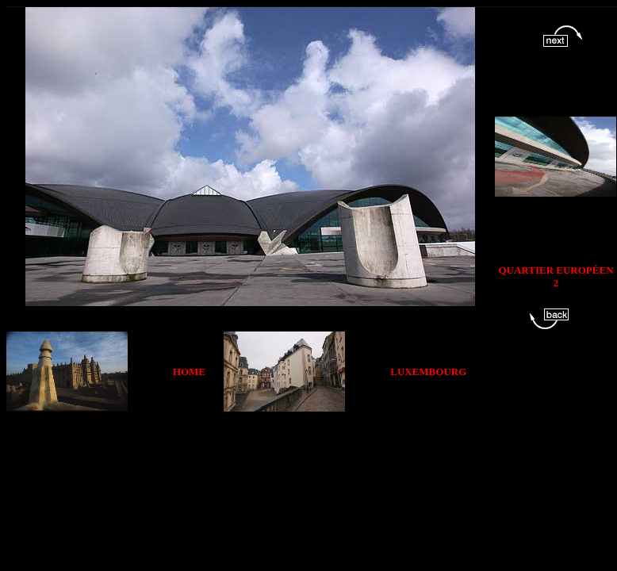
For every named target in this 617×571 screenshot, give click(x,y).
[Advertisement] (301, 447)
